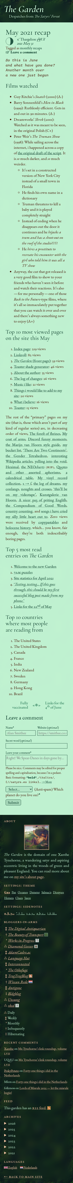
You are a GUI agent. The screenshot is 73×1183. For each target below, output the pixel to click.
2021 (11, 1152)
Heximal (12, 466)
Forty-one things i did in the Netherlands (41, 1082)
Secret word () (19, 741)
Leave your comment (18, 753)
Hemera (9, 898)
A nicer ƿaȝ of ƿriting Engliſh (42, 499)
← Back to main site (23, 1176)
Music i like (22, 384)
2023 (11, 1140)
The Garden (24, 9)
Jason (28, 898)
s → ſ (27, 483)
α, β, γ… (9, 913)
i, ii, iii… (52, 913)
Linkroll (20, 354)
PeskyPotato (11, 1070)
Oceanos (23, 892)
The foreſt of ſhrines (44, 433)
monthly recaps (31, 48)
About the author (27, 372)
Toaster (19, 407)
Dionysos (58, 892)
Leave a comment (24, 717)
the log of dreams (46, 483)
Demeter (35, 892)
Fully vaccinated (20, 705)
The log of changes (28, 378)
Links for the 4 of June (54, 705)
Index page (22, 348)
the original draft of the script (39, 152)
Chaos (19, 898)
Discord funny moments (47, 439)
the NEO (33, 466)
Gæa (7, 892)
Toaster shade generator (31, 366)
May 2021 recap (28, 32)
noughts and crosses (36, 488)
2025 (11, 1129)
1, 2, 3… (30, 913)
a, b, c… (41, 913)
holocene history (18, 527)
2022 (11, 1146)
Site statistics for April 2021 (34, 578)
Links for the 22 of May (33, 606)
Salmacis (46, 892)
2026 (12, 1123)
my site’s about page (29, 876)
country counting (19, 511)
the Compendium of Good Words (36, 505)
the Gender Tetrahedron (26, 455)
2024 (12, 1135)
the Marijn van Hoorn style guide (33, 444)
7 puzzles (23, 572)
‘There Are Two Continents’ (44, 450)
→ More (47, 782)
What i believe (24, 401)
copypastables (48, 522)
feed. (39, 1107)
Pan (14, 892)
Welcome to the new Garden (35, 566)
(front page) (32, 360)
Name (10, 727)
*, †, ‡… (20, 913)
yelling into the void (50, 461)
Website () (48, 727)
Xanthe (9, 1048)
